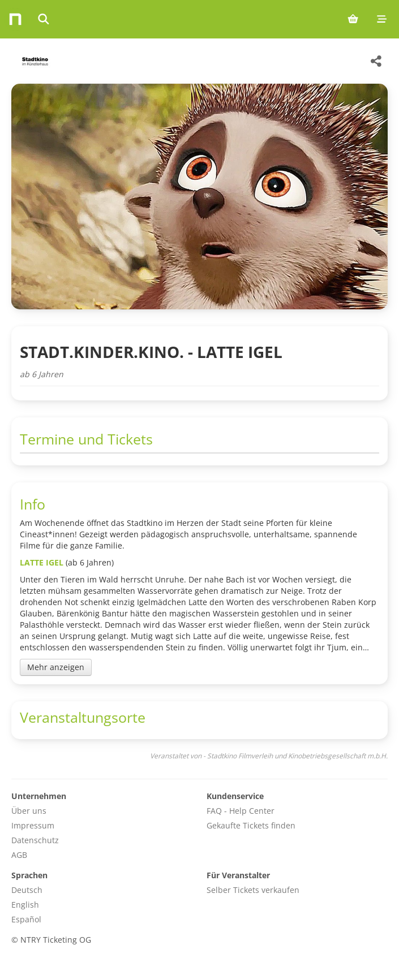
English (25, 904)
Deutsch (26, 889)
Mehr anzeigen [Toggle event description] (55, 667)
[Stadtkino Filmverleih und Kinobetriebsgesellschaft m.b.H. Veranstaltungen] (33, 61)
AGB (19, 854)
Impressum (32, 825)
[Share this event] (376, 61)
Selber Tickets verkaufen (253, 889)
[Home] (15, 19)
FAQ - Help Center (240, 810)
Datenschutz (35, 840)
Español (26, 919)
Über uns (28, 810)
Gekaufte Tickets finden (251, 825)
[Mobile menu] (381, 19)
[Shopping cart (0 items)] (352, 19)
